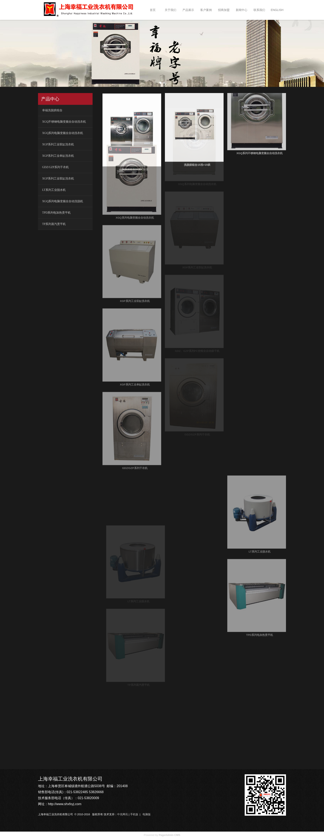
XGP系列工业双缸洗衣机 (58, 144)
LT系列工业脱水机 (54, 189)
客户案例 (206, 10)
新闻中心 (241, 10)
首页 (153, 10)
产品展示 (188, 10)
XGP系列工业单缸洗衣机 (58, 155)
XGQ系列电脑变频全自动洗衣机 (62, 132)
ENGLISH (277, 10)
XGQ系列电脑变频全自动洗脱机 (62, 200)
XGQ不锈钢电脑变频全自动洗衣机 (64, 121)
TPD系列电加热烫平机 (56, 212)
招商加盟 (224, 10)
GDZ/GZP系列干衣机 (55, 166)
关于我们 (170, 10)
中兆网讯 (122, 813)
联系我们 (259, 10)
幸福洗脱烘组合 (52, 109)
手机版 (134, 813)
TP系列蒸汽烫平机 (54, 223)
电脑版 (147, 813)
